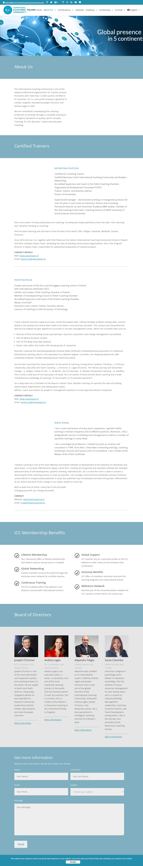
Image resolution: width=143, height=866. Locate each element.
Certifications (64, 10)
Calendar (79, 10)
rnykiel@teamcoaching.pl (33, 502)
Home (39, 10)
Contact (119, 10)
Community (104, 10)
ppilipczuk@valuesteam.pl (33, 402)
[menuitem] (133, 12)
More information (22, 723)
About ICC (48, 10)
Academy (90, 10)
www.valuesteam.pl (29, 255)
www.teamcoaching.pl (33, 499)
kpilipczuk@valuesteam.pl (33, 259)
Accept (73, 862)
